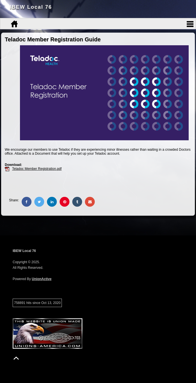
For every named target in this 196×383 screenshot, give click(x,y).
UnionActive (41, 279)
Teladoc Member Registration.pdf (37, 169)
